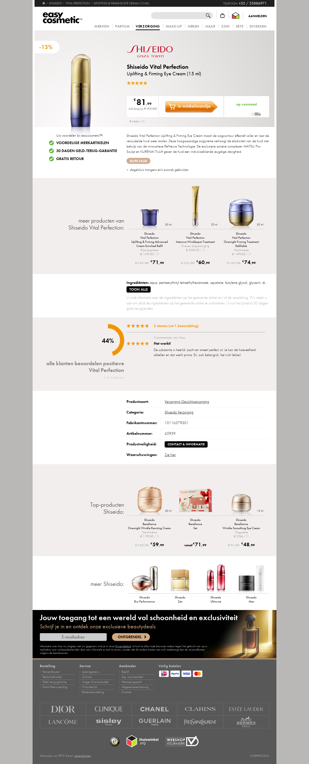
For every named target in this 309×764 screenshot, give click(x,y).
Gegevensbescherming (135, 687)
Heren (193, 26)
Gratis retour (70, 158)
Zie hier (170, 455)
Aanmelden (257, 16)
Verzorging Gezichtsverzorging (187, 402)
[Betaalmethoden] (214, 673)
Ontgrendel (130, 637)
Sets (240, 26)
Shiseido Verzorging (179, 412)
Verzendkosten (51, 672)
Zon (225, 26)
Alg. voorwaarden (132, 677)
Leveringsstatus (90, 672)
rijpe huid (138, 161)
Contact (87, 677)
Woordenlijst (89, 687)
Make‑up (174, 26)
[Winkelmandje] (222, 15)
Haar (210, 26)
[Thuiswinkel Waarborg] (235, 15)
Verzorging (148, 26)
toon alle (138, 289)
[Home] (43, 1)
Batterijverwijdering (93, 692)
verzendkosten (82, 756)
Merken (101, 26)
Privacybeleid (123, 646)
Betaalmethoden (52, 677)
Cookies (126, 692)
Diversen (258, 26)
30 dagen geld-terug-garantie (86, 150)
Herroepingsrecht (132, 682)
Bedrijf (125, 672)
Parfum (122, 26)
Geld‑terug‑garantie (54, 682)
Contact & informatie (186, 444)
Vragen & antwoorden (95, 682)
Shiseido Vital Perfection (157, 66)
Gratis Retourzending (54, 687)
